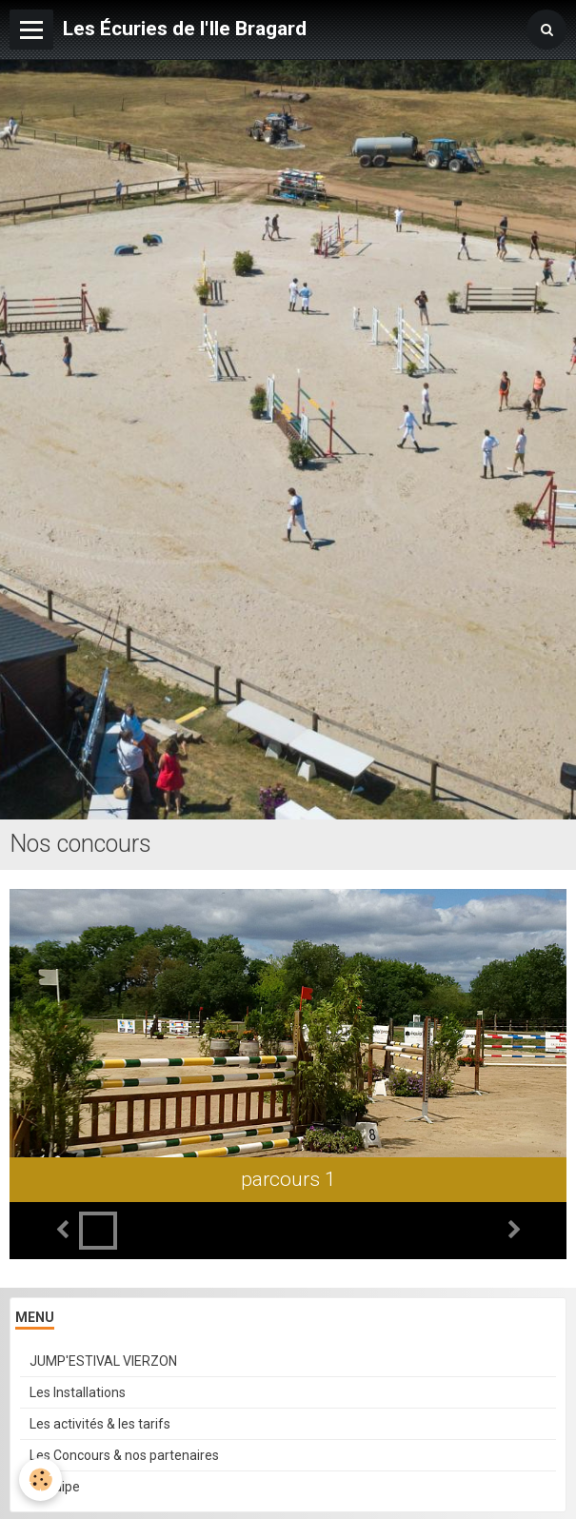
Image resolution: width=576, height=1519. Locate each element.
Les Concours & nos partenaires (124, 1455)
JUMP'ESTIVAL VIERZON (103, 1361)
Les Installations (78, 1392)
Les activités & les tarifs (100, 1423)
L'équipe (55, 1486)
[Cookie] (40, 1479)
